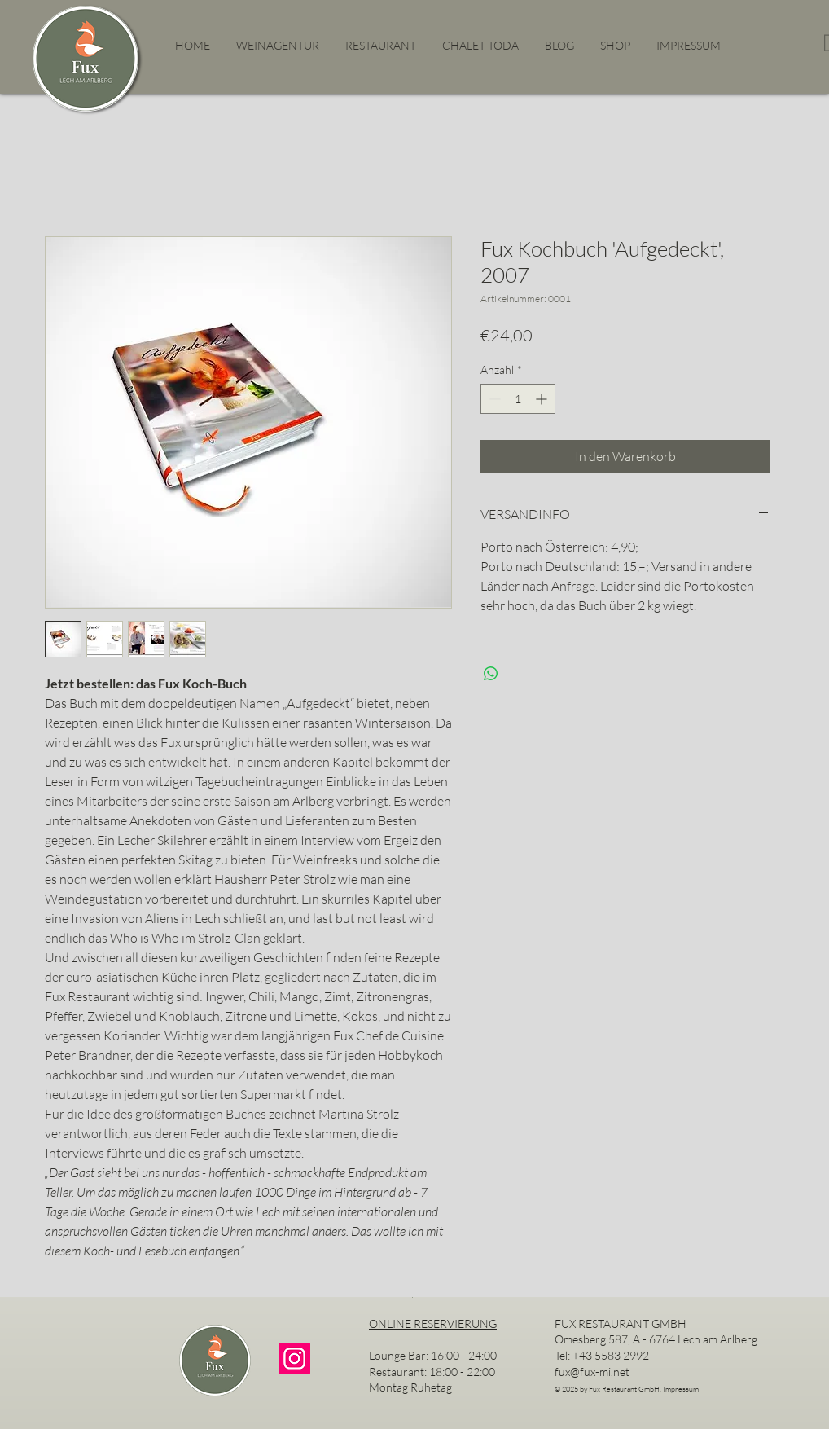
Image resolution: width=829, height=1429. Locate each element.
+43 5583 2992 (610, 1355)
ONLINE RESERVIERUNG (433, 1323)
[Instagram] (294, 1358)
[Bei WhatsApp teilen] (491, 674)
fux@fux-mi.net (592, 1371)
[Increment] (543, 399)
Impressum (681, 1388)
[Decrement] (493, 399)
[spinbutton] (518, 399)
